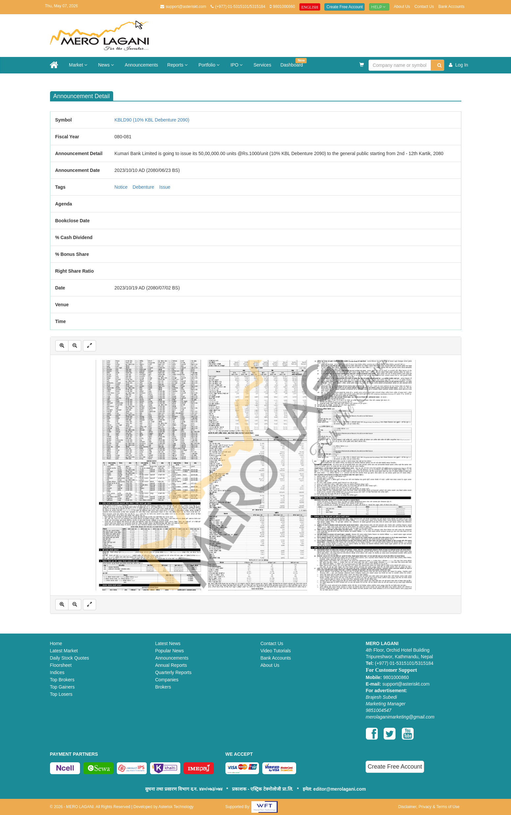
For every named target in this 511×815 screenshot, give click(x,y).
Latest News (168, 643)
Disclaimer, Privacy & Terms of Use (429, 806)
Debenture (143, 187)
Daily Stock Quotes (69, 658)
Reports (178, 65)
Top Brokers (62, 679)
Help (379, 6)
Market (79, 65)
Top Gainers (62, 687)
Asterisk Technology (176, 806)
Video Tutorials (276, 650)
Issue (164, 187)
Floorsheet (61, 665)
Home (56, 643)
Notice (121, 187)
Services (262, 65)
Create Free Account (344, 7)
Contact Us (424, 6)
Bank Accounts (451, 6)
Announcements (141, 65)
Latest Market (64, 650)
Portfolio (209, 65)
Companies (167, 679)
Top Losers (61, 694)
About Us (402, 6)
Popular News (169, 650)
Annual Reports (171, 665)
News (106, 65)
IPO (237, 65)
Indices (57, 672)
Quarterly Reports (173, 672)
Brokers (163, 687)
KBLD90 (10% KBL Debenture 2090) (152, 119)
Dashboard (293, 63)
